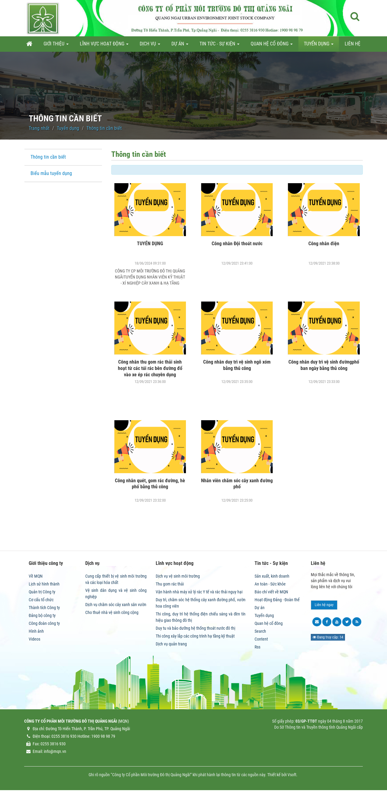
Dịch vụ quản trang (171, 643)
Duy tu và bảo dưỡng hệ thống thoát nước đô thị (195, 628)
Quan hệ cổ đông (269, 623)
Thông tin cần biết (48, 157)
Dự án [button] (179, 45)
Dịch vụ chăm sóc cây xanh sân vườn (115, 604)
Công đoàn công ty (44, 623)
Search (260, 631)
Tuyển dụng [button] (318, 45)
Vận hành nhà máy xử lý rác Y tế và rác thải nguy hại (199, 591)
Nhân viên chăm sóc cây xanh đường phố (237, 484)
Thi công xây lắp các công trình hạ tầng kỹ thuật (195, 636)
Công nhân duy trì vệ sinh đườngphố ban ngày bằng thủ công (323, 365)
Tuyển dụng (264, 615)
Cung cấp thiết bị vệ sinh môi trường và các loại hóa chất (116, 579)
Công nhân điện (323, 243)
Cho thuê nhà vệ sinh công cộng (111, 612)
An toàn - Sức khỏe (270, 584)
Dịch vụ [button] (150, 45)
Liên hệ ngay (324, 605)
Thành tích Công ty (44, 607)
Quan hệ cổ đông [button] (272, 45)
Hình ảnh (36, 631)
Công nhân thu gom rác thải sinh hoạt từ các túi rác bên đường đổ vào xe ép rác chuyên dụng (150, 368)
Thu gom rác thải (170, 584)
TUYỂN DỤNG (150, 243)
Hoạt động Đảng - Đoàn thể (277, 599)
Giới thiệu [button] (56, 45)
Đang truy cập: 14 (328, 637)
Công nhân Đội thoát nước (237, 243)
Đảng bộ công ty (42, 615)
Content (261, 639)
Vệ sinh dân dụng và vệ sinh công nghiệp (116, 593)
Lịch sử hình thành (44, 584)
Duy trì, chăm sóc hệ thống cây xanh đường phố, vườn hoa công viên (201, 602)
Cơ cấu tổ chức (41, 599)
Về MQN (36, 576)
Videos (34, 639)
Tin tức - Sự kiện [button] (219, 45)
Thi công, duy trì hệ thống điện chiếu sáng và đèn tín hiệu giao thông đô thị (201, 617)
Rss (257, 647)
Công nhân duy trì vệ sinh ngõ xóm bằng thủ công (237, 365)
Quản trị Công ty (42, 591)
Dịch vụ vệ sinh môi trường (178, 576)
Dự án (260, 607)
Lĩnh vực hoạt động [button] (104, 45)
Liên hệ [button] (352, 44)
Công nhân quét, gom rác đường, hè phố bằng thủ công (150, 484)
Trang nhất (39, 128)
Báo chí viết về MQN (271, 591)
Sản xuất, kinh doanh (272, 576)
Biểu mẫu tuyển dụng (51, 173)
